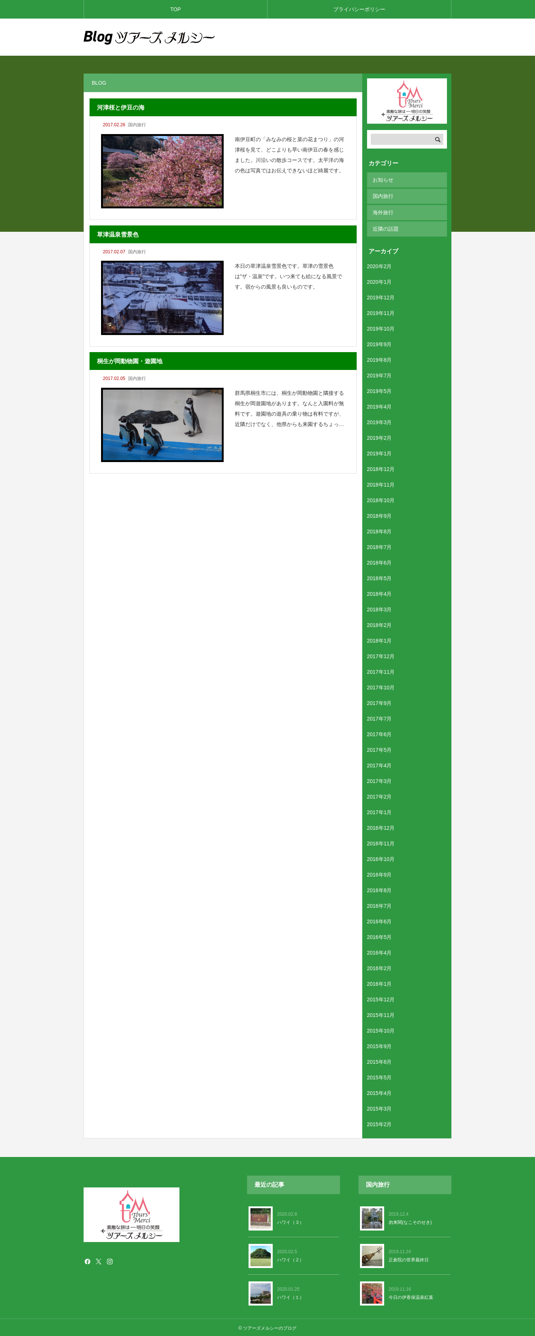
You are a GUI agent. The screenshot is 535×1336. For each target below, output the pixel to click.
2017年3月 (379, 780)
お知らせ (383, 180)
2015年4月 (379, 1092)
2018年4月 (379, 592)
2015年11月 (381, 1014)
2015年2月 (379, 1123)
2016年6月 (379, 920)
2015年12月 (381, 998)
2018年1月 (379, 639)
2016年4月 (379, 951)
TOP (175, 9)
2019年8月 (379, 358)
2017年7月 (379, 717)
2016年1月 (379, 982)
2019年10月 (381, 327)
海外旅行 (383, 212)
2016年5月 (379, 936)
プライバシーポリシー (359, 9)
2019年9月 (379, 343)
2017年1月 (379, 811)
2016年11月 (381, 842)
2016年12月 (381, 826)
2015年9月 (379, 1045)
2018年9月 (379, 514)
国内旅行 (137, 124)
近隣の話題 (386, 228)
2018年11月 (381, 483)
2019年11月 (381, 312)
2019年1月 (379, 452)
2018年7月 (379, 546)
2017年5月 (379, 748)
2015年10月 (381, 1029)
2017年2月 (379, 795)
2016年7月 (379, 904)
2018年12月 (381, 468)
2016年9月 (379, 873)
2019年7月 (379, 374)
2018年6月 (379, 561)
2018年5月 (379, 577)
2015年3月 (379, 1107)
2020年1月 (379, 280)
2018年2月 (379, 624)
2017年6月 (379, 733)
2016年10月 (381, 858)
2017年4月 (379, 764)
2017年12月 (381, 655)
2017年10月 (381, 686)
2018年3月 (379, 608)
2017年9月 (379, 702)
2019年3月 (379, 421)
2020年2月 (379, 265)
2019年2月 (379, 436)
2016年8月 (379, 889)
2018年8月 (379, 530)
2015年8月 (379, 1060)
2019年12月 (381, 296)
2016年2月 (379, 967)
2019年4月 (379, 405)
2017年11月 (381, 670)
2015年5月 (379, 1076)
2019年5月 (379, 390)
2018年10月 (381, 499)
